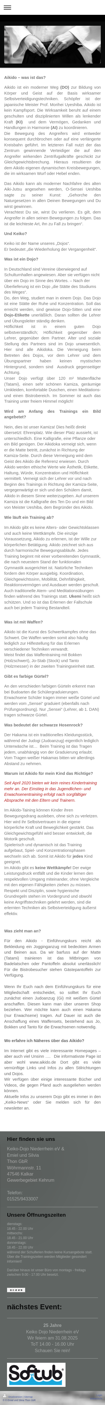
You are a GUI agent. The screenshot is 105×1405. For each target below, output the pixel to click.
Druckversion (13, 1396)
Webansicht (96, 1398)
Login (99, 1395)
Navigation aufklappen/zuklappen (52, 7)
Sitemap (28, 1396)
